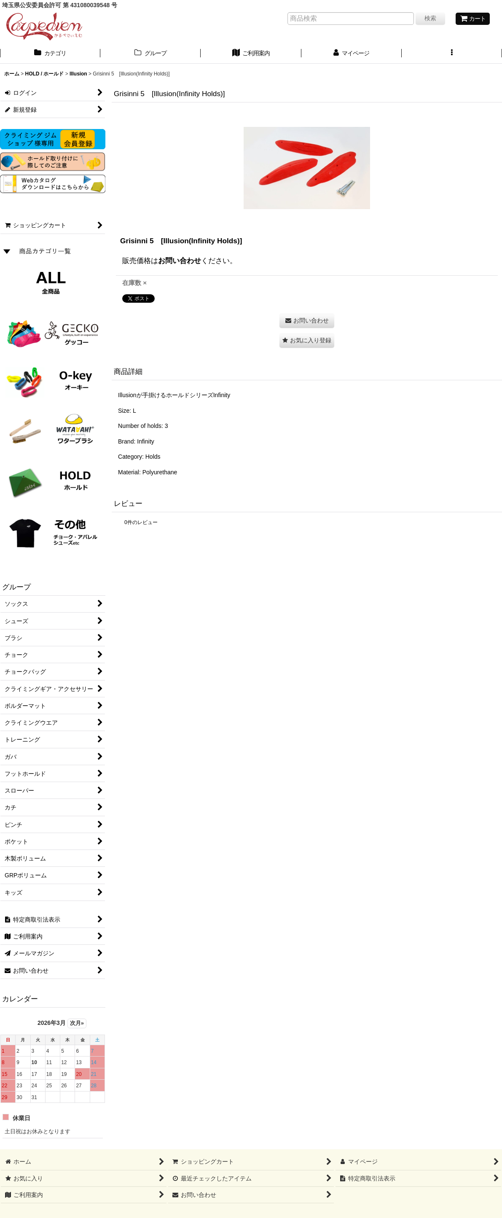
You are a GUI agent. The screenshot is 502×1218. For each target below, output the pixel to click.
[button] (452, 54)
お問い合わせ (179, 260)
